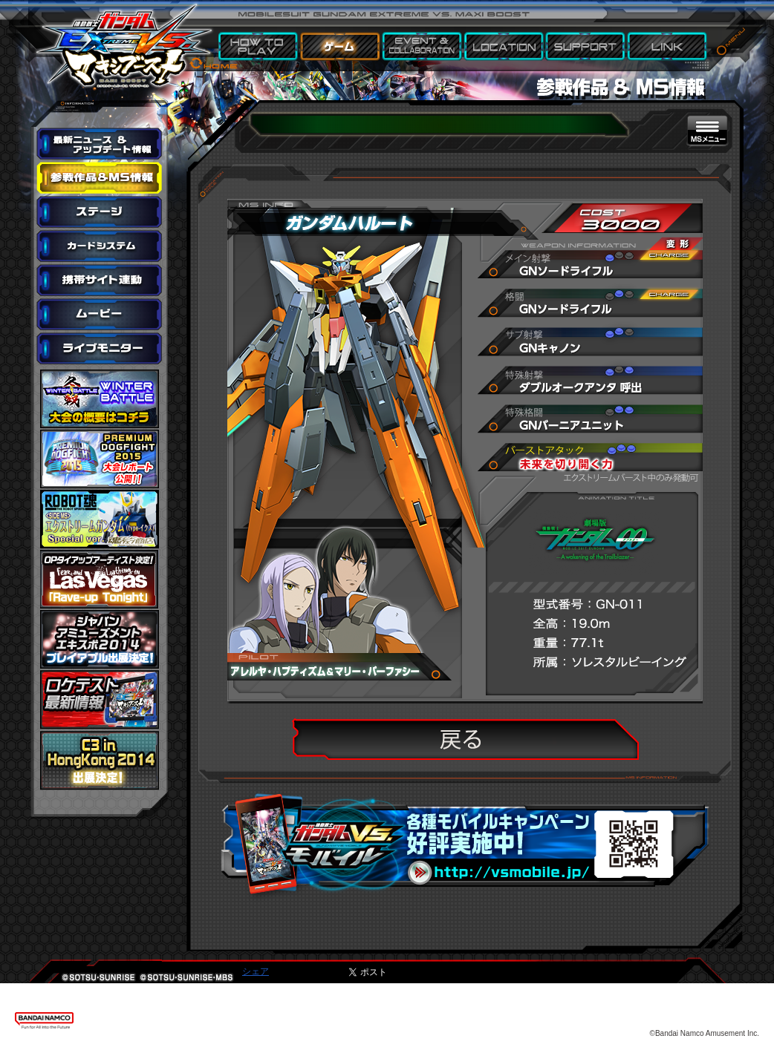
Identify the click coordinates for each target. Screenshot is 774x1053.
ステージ (99, 212)
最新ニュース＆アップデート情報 (99, 144)
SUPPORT (586, 47)
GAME (341, 47)
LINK (668, 47)
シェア (255, 971)
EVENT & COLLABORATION (423, 47)
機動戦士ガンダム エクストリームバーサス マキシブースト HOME (123, 37)
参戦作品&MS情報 (99, 178)
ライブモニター (99, 349)
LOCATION (504, 47)
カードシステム (99, 246)
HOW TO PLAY (259, 47)
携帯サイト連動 (99, 280)
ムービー (99, 315)
